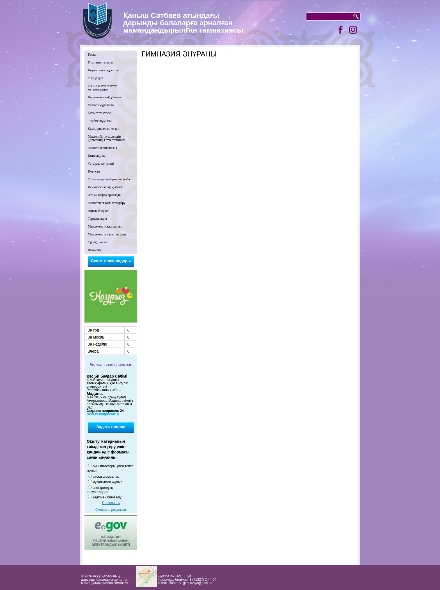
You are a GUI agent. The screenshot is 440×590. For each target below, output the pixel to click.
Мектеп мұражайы (101, 105)
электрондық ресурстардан (100, 490)
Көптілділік (96, 156)
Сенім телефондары (111, 260)
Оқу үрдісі (95, 78)
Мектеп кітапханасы (102, 148)
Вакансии (95, 250)
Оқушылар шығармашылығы (109, 179)
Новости (94, 171)
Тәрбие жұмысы (100, 121)
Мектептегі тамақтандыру (106, 203)
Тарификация (97, 219)
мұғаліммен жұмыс (107, 482)
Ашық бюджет (98, 211)
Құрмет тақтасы (99, 113)
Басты (92, 54)
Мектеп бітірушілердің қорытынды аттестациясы (106, 138)
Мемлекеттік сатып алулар (107, 234)
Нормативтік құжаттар (104, 70)
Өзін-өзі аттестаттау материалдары (102, 87)
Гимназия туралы (100, 62)
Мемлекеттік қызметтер (105, 226)
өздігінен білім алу (107, 497)
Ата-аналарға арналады (104, 195)
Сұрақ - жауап (98, 242)
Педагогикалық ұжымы (105, 97)
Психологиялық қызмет (105, 187)
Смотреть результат (111, 510)
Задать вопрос (111, 427)
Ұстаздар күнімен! (101, 163)
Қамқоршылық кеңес (103, 129)
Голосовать (111, 503)
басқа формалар (106, 476)
